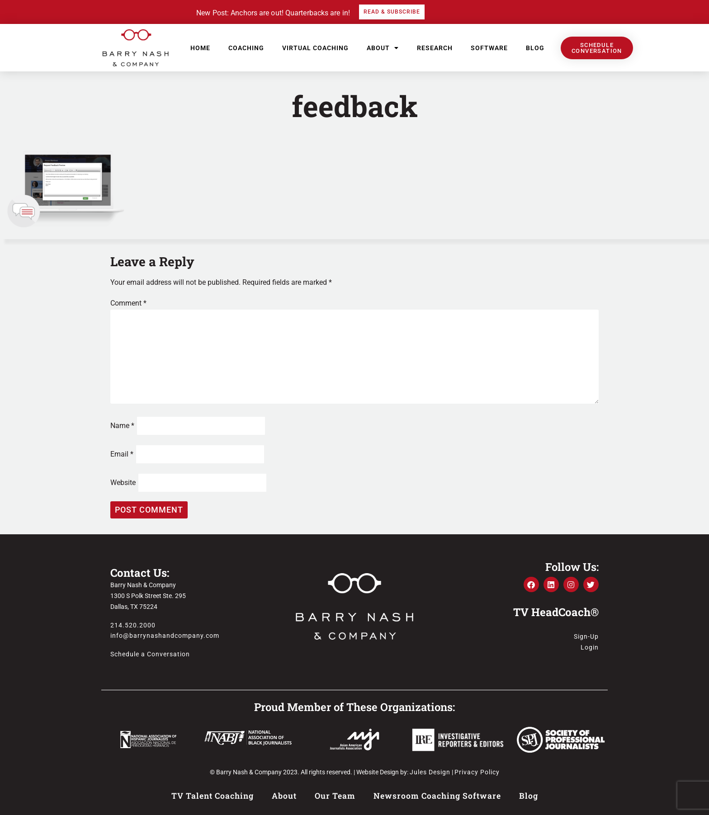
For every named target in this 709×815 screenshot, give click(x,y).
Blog (535, 48)
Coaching (246, 48)
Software (489, 48)
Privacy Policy (477, 772)
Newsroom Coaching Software (437, 796)
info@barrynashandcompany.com (164, 635)
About (383, 48)
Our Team (335, 796)
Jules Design (430, 772)
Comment (128, 303)
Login (590, 647)
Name (122, 425)
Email (121, 454)
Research (435, 48)
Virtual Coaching (315, 48)
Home (200, 48)
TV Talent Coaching (212, 796)
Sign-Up (586, 636)
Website (123, 482)
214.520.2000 (133, 625)
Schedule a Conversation (150, 654)
